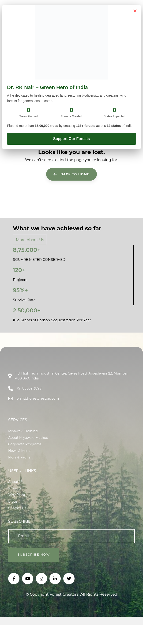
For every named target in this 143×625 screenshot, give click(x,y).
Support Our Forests (71, 139)
